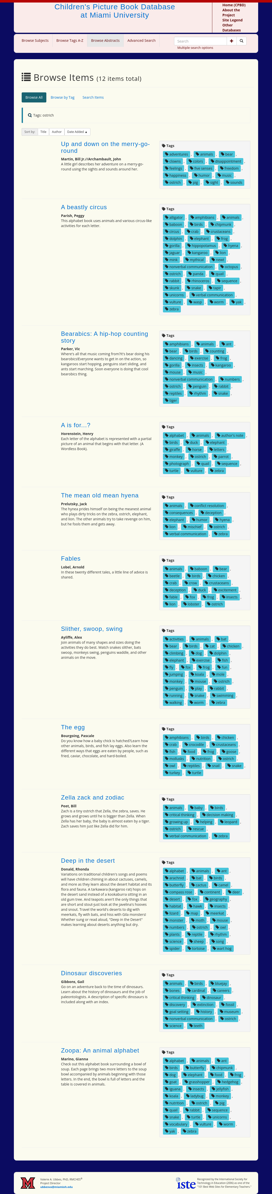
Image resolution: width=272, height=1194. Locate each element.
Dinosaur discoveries (91, 973)
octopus (229, 266)
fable (171, 597)
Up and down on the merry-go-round (105, 147)
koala (197, 674)
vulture (173, 302)
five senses (201, 168)
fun (222, 667)
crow (191, 583)
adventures (176, 154)
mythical (194, 259)
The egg (73, 727)
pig (193, 182)
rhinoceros (198, 280)
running (173, 695)
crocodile (194, 744)
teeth (195, 1025)
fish (223, 660)
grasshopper (197, 1081)
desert (172, 899)
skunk (172, 287)
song (218, 941)
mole (218, 674)
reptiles (173, 393)
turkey (172, 772)
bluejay (219, 983)
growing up (176, 821)
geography (216, 899)
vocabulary (176, 1124)
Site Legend (232, 20)
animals (204, 154)
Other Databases (231, 27)
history (204, 1011)
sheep (196, 941)
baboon (173, 224)
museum (229, 1011)
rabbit (172, 280)
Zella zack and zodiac (92, 797)
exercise (199, 358)
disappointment (226, 161)
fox (190, 597)
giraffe (172, 449)
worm (217, 302)
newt (218, 259)
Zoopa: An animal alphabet (100, 1050)
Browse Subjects (35, 40)
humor (202, 175)
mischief (192, 526)
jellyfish (220, 1089)
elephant (199, 238)
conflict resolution (207, 505)
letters (217, 449)
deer (234, 892)
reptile (194, 934)
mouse (173, 372)
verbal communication (212, 295)
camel (221, 885)
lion (220, 252)
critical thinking (179, 814)
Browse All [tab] (34, 97)
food (189, 751)
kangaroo (198, 252)
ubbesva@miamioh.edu (56, 1187)
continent (210, 892)
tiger (171, 400)
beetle (172, 575)
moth (198, 920)
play (196, 688)
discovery (175, 1004)
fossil (227, 1004)
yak (236, 302)
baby (196, 807)
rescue (196, 828)
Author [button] (57, 132)
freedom (229, 168)
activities (174, 639)
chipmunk (221, 224)
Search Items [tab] (93, 97)
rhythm (197, 393)
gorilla (172, 245)
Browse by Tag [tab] (63, 97)
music (225, 175)
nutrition (201, 758)
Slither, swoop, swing (92, 628)
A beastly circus (84, 207)
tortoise (196, 948)
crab (192, 231)
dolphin (173, 238)
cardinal (196, 990)
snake (194, 287)
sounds (234, 182)
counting (214, 351)
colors (196, 161)
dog (196, 653)
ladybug (194, 1096)
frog (222, 238)
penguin (197, 386)
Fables (71, 558)
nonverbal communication (189, 266)
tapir (215, 287)
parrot (221, 456)
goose (229, 751)
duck (192, 442)
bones (172, 990)
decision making (217, 814)
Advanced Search (141, 40)
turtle (171, 470)
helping (204, 821)
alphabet (174, 435)
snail (214, 765)
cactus (198, 885)
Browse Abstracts (105, 40)
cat (210, 646)
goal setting (176, 1011)
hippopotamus (201, 245)
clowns (173, 161)
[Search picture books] (241, 41)
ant (226, 344)
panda (195, 273)
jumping (174, 674)
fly (169, 667)
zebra (172, 309)
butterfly (174, 885)
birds (196, 224)
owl (170, 765)
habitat (173, 906)
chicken (216, 575)
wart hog (222, 948)
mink (171, 259)
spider (172, 948)
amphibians (202, 217)
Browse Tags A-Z (69, 40)
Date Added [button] (76, 132)
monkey (174, 456)
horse (195, 449)
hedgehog (227, 1081)
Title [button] (44, 132)
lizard (171, 913)
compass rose (178, 892)
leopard (228, 821)
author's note (230, 435)
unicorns (174, 295)
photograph (177, 463)
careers (221, 990)
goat (171, 1081)
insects (195, 365)
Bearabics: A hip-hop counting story (104, 337)
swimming (222, 695)
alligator (174, 217)
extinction (203, 1004)
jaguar (172, 252)
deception (211, 512)
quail (217, 273)
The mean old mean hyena (100, 495)
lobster (191, 604)
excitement (225, 590)
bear (227, 154)
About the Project (231, 12)
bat (221, 639)
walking (173, 702)
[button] (232, 41)
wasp (195, 302)
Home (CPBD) (234, 5)
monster (174, 920)
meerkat (215, 913)
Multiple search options (195, 47)
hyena (231, 245)
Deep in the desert (88, 860)
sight (212, 182)
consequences (179, 512)
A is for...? (75, 425)
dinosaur (211, 997)
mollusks (174, 758)
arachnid (174, 878)
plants (172, 934)
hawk (195, 906)
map (192, 913)
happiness (175, 175)
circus (172, 231)
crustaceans (218, 231)
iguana (173, 1089)
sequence (227, 280)
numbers (230, 379)
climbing (174, 653)
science (173, 941)
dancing (173, 358)
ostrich (173, 182)
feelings (173, 168)
